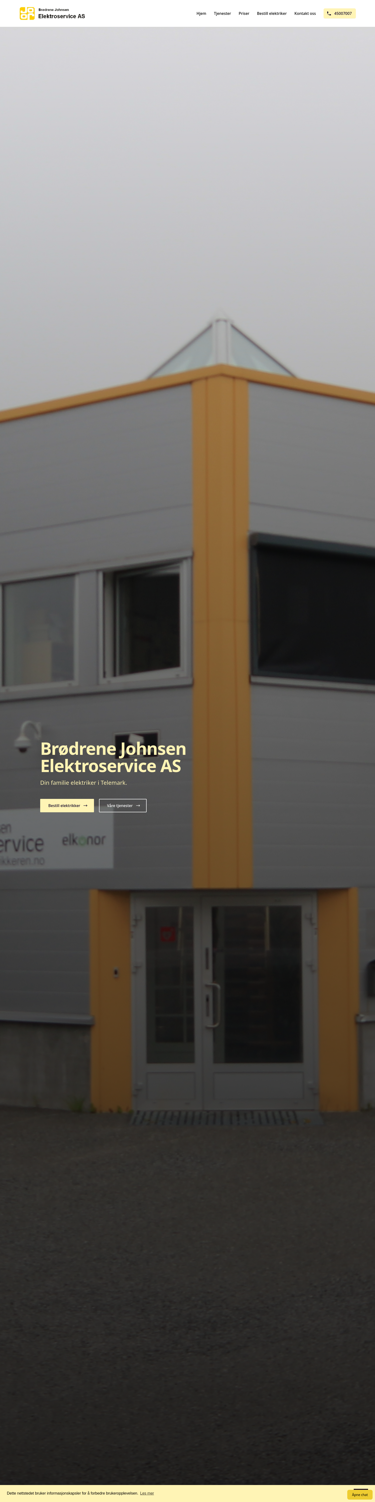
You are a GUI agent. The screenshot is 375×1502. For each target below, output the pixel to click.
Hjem (201, 13)
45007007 (339, 13)
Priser (244, 13)
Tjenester (222, 13)
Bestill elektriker (272, 13)
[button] (67, 805)
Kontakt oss (305, 13)
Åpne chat (360, 1494)
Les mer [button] (147, 1493)
